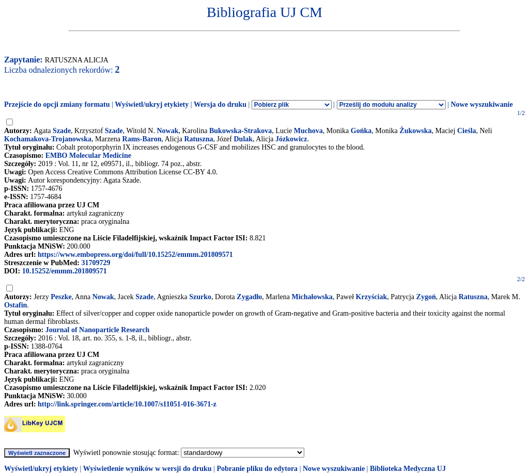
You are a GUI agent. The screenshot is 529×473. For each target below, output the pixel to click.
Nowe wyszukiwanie (481, 104)
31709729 (95, 263)
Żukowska (415, 131)
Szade (62, 131)
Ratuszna (198, 139)
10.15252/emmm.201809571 (64, 271)
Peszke (61, 297)
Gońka (361, 131)
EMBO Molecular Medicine (88, 155)
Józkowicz (291, 139)
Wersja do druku (220, 104)
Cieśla (466, 131)
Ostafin (15, 305)
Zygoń (426, 297)
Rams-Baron (142, 139)
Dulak (243, 139)
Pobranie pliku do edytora (257, 468)
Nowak (167, 131)
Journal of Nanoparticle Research (97, 330)
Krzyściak (371, 297)
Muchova (308, 131)
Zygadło (249, 297)
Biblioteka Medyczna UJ (408, 468)
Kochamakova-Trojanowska (47, 139)
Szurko (200, 297)
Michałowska (312, 297)
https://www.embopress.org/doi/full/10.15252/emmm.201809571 (135, 254)
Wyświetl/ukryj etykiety (152, 104)
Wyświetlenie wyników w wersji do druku (147, 468)
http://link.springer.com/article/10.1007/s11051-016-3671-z (127, 404)
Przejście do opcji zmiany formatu (57, 104)
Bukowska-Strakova (240, 131)
